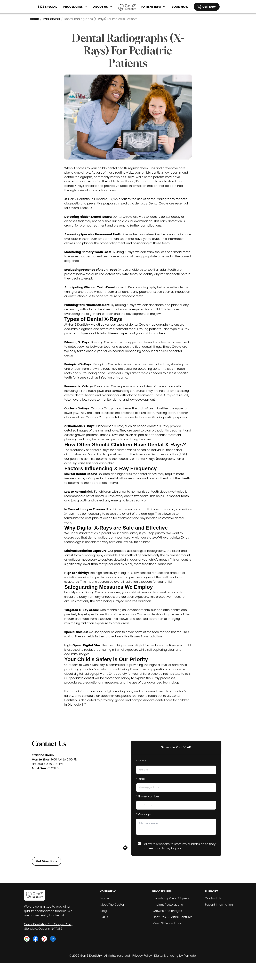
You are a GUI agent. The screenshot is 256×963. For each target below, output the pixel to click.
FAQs (104, 917)
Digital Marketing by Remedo (175, 956)
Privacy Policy (142, 956)
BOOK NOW (180, 7)
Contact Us (213, 898)
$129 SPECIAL (47, 7)
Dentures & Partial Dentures (172, 917)
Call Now (209, 7)
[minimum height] (176, 827)
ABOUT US (102, 7)
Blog (103, 911)
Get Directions (46, 861)
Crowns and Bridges (167, 911)
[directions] (125, 849)
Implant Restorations (168, 905)
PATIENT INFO (153, 7)
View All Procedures (167, 923)
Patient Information (219, 905)
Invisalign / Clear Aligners (171, 898)
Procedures (51, 19)
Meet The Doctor (112, 905)
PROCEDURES (75, 7)
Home (34, 19)
